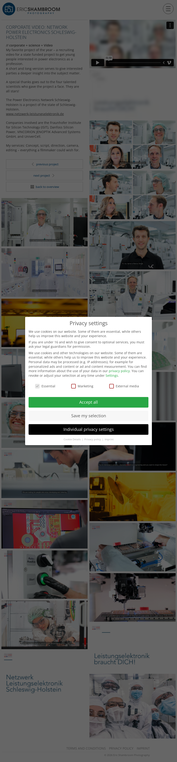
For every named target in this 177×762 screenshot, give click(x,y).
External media (124, 386)
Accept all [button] (88, 402)
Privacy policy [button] (93, 439)
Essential (45, 386)
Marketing (82, 386)
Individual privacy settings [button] (88, 429)
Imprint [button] (109, 439)
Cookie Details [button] (72, 439)
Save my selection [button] (88, 415)
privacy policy (119, 371)
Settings (112, 375)
